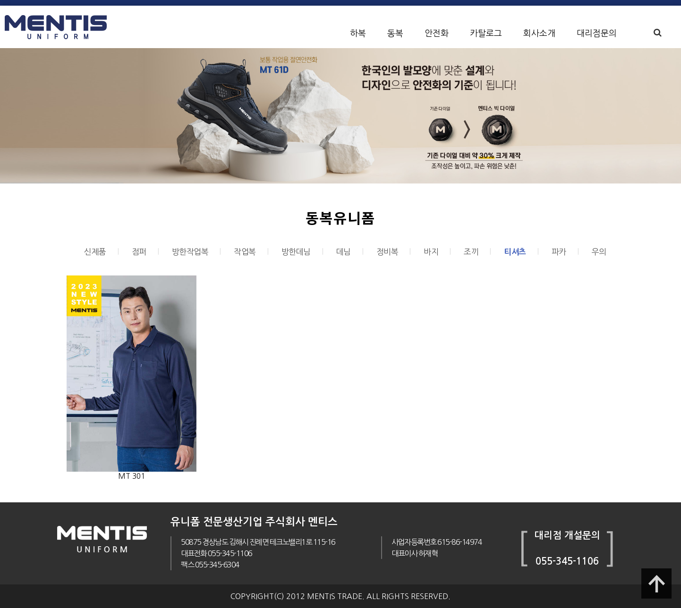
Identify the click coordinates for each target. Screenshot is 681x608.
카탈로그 (486, 33)
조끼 (471, 252)
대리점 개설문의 (567, 535)
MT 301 (131, 476)
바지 (431, 252)
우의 (599, 252)
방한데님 (296, 252)
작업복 (245, 252)
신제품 (95, 252)
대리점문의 (597, 33)
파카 (559, 252)
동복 (395, 33)
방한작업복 (190, 252)
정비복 (387, 252)
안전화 (437, 33)
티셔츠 (515, 252)
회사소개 (539, 33)
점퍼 (139, 252)
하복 (358, 33)
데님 (343, 252)
